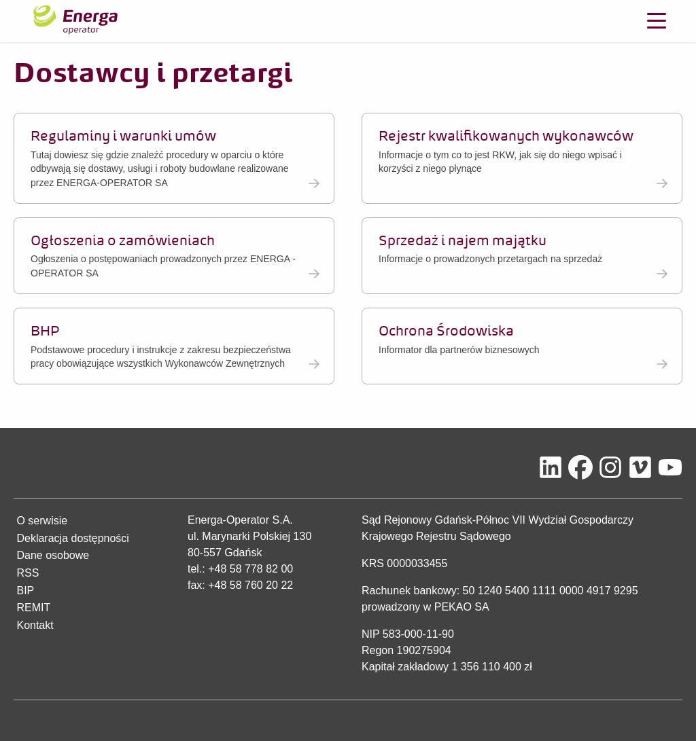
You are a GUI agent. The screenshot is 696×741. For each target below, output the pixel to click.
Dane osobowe (52, 555)
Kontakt (34, 625)
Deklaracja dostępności (72, 538)
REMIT (33, 607)
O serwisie (41, 520)
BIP (25, 590)
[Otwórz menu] (657, 21)
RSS (27, 573)
